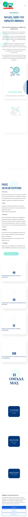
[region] (14, 505)
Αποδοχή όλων (14, 507)
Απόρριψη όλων (14, 514)
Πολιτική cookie (16, 503)
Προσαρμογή (14, 510)
